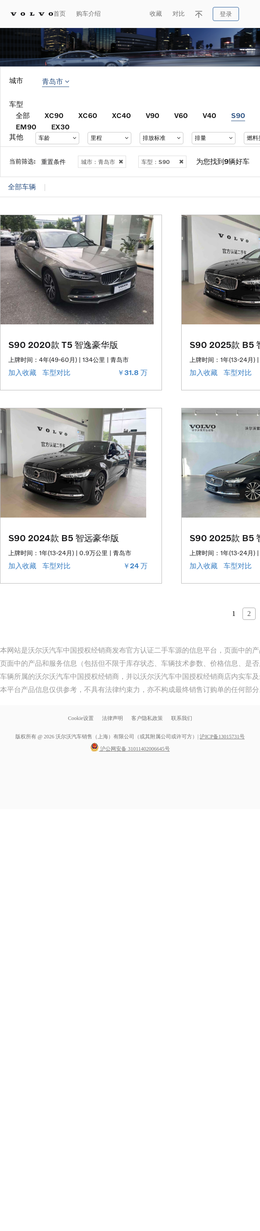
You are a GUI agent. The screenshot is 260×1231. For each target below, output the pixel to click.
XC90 (54, 115)
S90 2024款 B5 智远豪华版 (63, 537)
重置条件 (53, 161)
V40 (209, 115)
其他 (16, 137)
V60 (181, 115)
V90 (152, 115)
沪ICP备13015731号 (222, 737)
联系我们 (181, 718)
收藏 (156, 13)
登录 (226, 14)
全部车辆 (22, 187)
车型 (16, 104)
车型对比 (57, 372)
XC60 (87, 115)
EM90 (26, 126)
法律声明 (113, 718)
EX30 (60, 126)
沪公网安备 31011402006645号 (130, 749)
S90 (238, 115)
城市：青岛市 (102, 161)
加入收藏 (23, 372)
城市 (16, 80)
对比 (178, 13)
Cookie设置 (81, 718)
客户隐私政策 (147, 718)
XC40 (121, 115)
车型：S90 (162, 161)
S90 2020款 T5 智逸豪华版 (63, 344)
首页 (59, 13)
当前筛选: (22, 161)
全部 (23, 115)
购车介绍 (88, 13)
